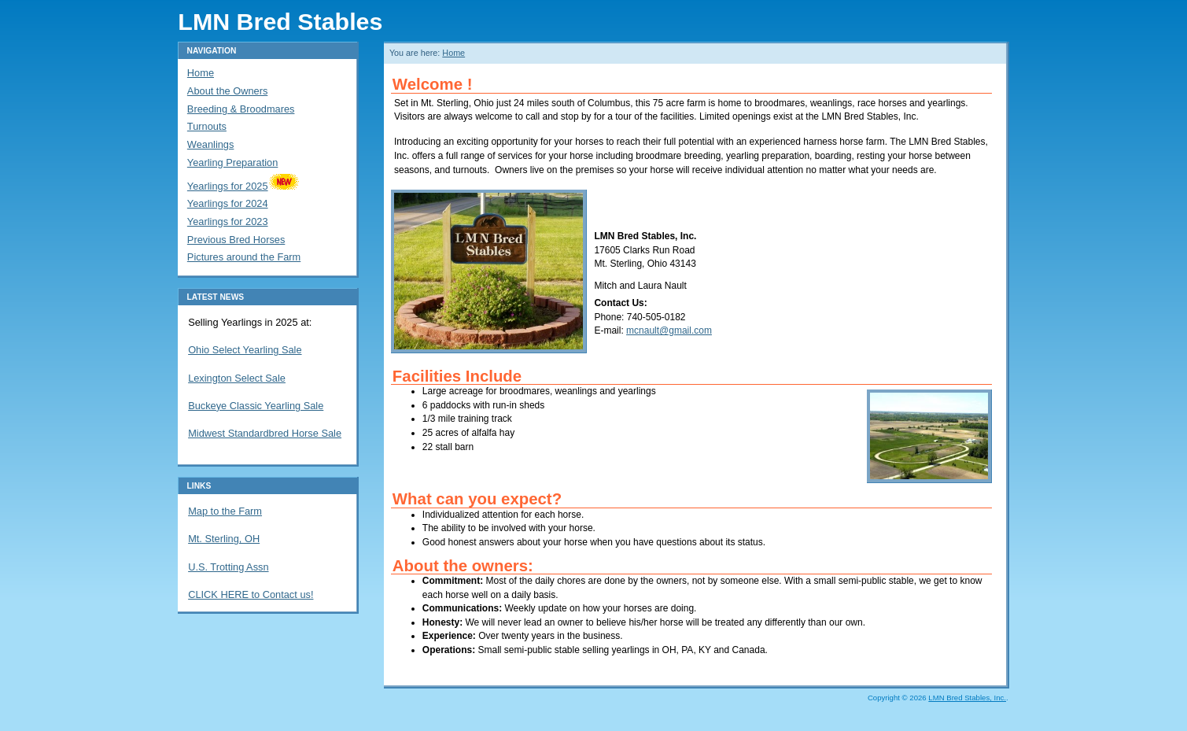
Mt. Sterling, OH (224, 539)
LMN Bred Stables (280, 21)
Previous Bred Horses (236, 240)
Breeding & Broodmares (241, 109)
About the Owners (227, 91)
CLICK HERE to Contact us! (250, 594)
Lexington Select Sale (237, 378)
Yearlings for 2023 (227, 221)
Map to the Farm (225, 511)
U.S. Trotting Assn (228, 567)
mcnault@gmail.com (669, 330)
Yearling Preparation (232, 162)
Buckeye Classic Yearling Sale (255, 406)
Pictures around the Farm (243, 257)
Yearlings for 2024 (227, 203)
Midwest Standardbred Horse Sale (264, 433)
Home (453, 52)
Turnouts (207, 126)
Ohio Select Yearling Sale (244, 350)
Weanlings (210, 144)
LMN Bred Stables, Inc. (967, 697)
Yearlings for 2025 (243, 186)
